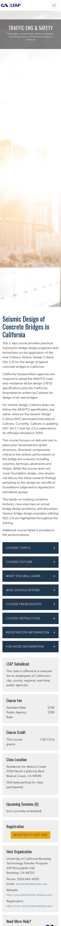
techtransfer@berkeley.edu (31, 884)
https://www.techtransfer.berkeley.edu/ (29, 894)
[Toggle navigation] (53, 5)
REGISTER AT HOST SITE (30, 835)
